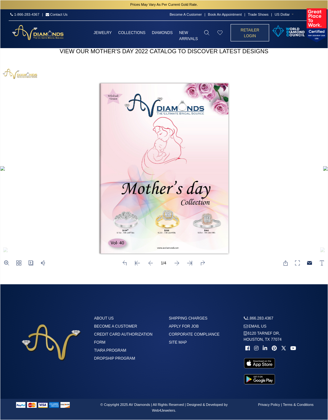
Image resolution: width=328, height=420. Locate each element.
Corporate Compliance (194, 334)
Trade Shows (258, 14)
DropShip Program (114, 358)
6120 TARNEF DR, (263, 336)
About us (104, 318)
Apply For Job (184, 326)
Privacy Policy (269, 405)
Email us (255, 326)
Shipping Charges (188, 318)
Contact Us (57, 14)
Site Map (178, 342)
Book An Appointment (225, 14)
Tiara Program (110, 350)
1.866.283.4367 (260, 318)
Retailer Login (250, 33)
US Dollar (282, 14)
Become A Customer (185, 14)
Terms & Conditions (298, 405)
